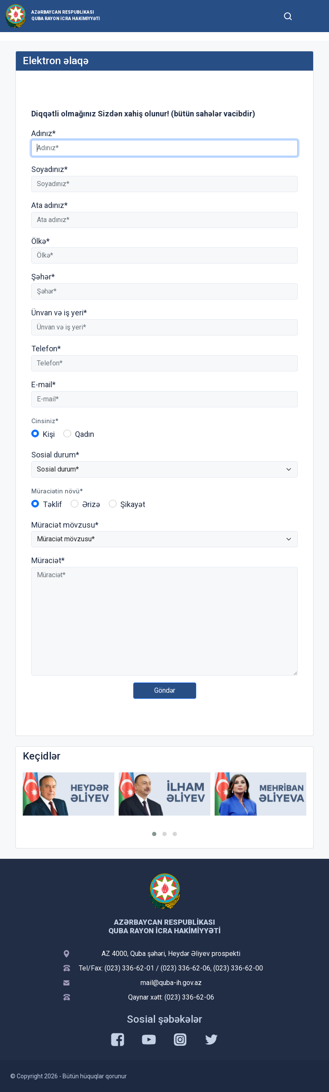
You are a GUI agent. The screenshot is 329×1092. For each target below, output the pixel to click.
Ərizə (91, 504)
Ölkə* (40, 241)
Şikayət (132, 504)
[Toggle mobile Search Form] (287, 15)
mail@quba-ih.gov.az (171, 983)
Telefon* (46, 348)
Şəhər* (43, 276)
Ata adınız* (49, 205)
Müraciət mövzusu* (65, 524)
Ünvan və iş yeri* (59, 312)
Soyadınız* (49, 169)
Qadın (84, 434)
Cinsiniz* (45, 420)
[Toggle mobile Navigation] (309, 16)
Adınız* (43, 133)
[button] (154, 834)
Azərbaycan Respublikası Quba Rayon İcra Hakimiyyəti (65, 15)
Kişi (49, 434)
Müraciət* (48, 560)
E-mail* (43, 384)
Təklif (52, 504)
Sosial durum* (55, 454)
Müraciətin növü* (57, 491)
